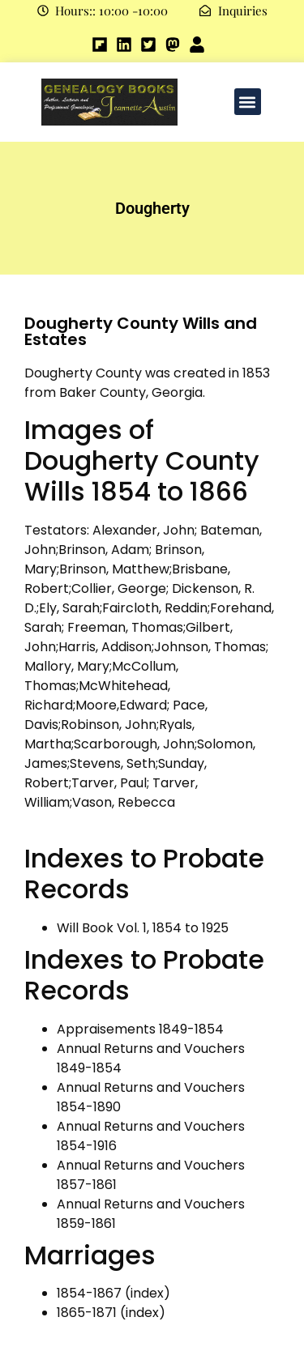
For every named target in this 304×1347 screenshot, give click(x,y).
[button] (247, 101)
